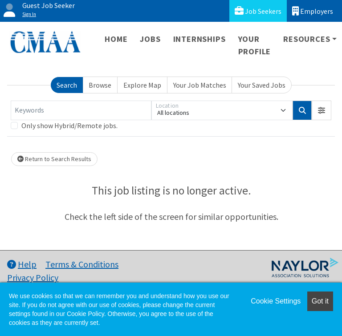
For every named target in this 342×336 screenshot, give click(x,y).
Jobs (150, 39)
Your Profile (254, 45)
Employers (312, 10)
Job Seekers (258, 10)
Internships (199, 39)
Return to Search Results (54, 159)
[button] (321, 110)
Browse (100, 85)
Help (22, 264)
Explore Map (142, 85)
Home (116, 39)
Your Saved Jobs (261, 85)
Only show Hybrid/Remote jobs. (69, 125)
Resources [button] (306, 39)
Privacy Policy (32, 277)
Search (67, 85)
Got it (320, 301)
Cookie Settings (276, 301)
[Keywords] (81, 110)
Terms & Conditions (81, 264)
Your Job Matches (199, 85)
